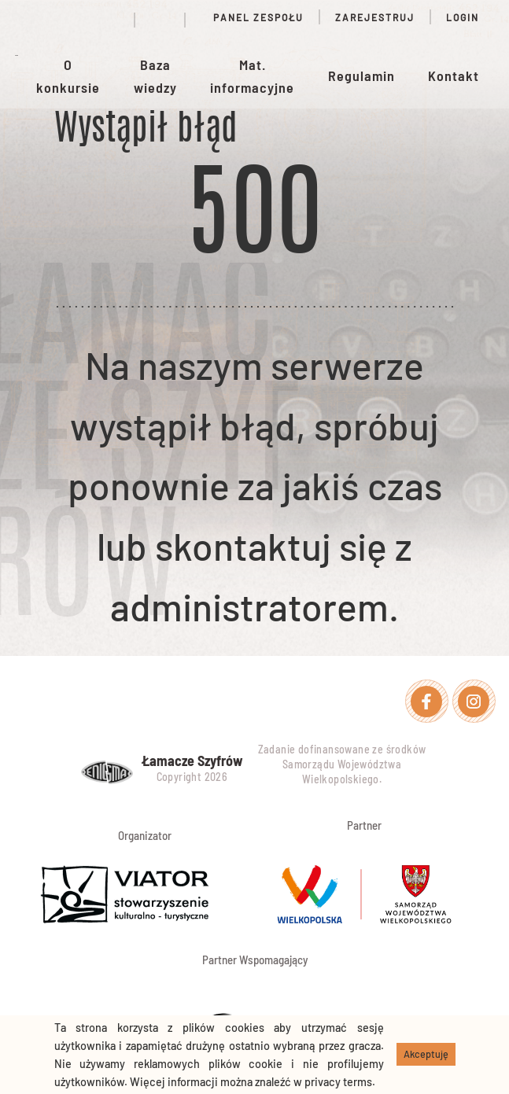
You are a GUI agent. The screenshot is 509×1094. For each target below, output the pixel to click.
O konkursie (68, 76)
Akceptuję (426, 1054)
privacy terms (338, 1081)
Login (462, 17)
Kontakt (453, 75)
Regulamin (361, 75)
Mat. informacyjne (252, 76)
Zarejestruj (375, 17)
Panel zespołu (252, 18)
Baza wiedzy (155, 76)
